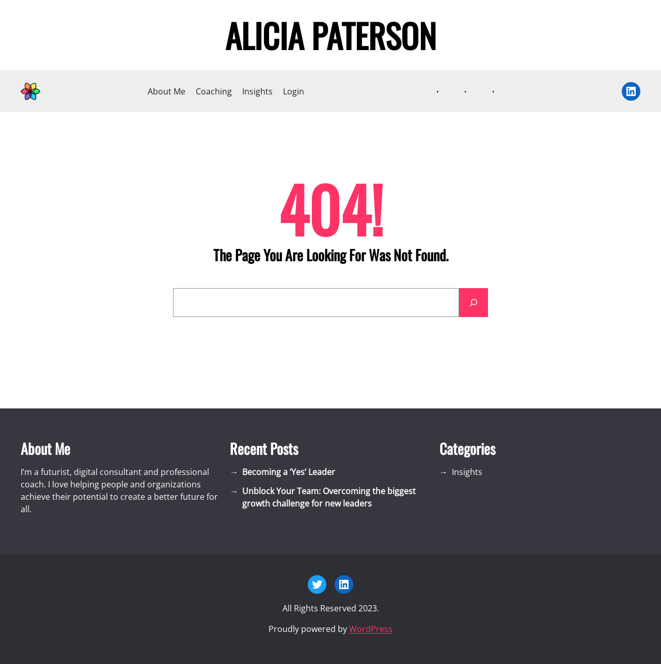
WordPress (370, 629)
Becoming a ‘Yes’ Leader (288, 472)
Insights (257, 91)
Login (293, 91)
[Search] (473, 302)
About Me (166, 91)
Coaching (214, 91)
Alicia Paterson (330, 35)
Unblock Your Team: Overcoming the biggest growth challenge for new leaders (329, 497)
